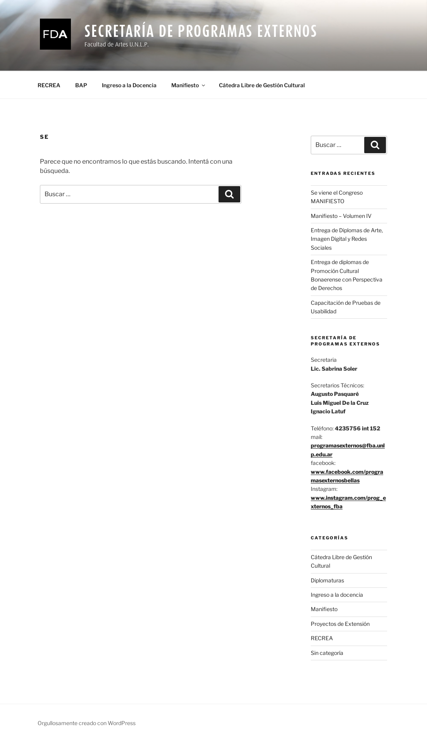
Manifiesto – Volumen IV (341, 215)
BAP (81, 85)
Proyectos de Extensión (340, 623)
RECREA (49, 85)
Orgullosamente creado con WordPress (87, 723)
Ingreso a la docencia (337, 594)
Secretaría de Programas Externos (201, 31)
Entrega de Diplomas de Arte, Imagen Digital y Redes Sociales (347, 239)
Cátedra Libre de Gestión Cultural (262, 85)
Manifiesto (188, 85)
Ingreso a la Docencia (129, 85)
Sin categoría (327, 652)
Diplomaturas (327, 580)
